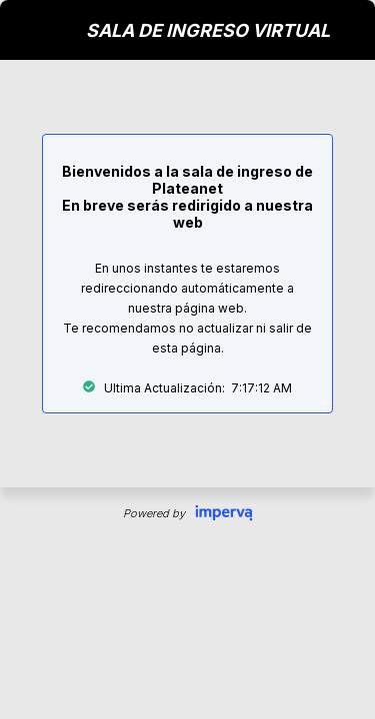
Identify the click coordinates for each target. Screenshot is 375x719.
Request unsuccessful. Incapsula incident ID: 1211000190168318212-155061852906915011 (187, 359)
